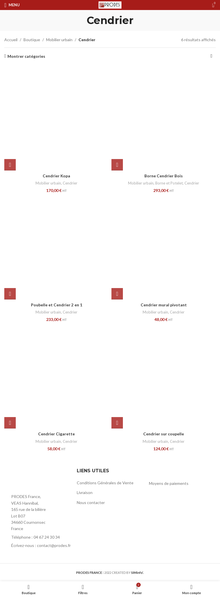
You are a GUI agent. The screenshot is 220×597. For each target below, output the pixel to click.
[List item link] (37, 537)
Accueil (10, 39)
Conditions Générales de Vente (105, 482)
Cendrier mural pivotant (164, 304)
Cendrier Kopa (56, 175)
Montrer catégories (26, 56)
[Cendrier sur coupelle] (163, 376)
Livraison (85, 492)
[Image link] (35, 478)
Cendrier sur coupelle (163, 433)
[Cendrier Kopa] (56, 118)
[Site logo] (110, 4)
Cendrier (70, 183)
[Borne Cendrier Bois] (163, 118)
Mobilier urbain (59, 39)
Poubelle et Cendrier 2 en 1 (56, 304)
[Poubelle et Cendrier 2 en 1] (56, 247)
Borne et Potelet (169, 183)
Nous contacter (91, 502)
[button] (10, 164)
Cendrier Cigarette (56, 433)
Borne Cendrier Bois (163, 175)
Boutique (31, 39)
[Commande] (211, 56)
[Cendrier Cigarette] (56, 376)
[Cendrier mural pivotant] (163, 247)
